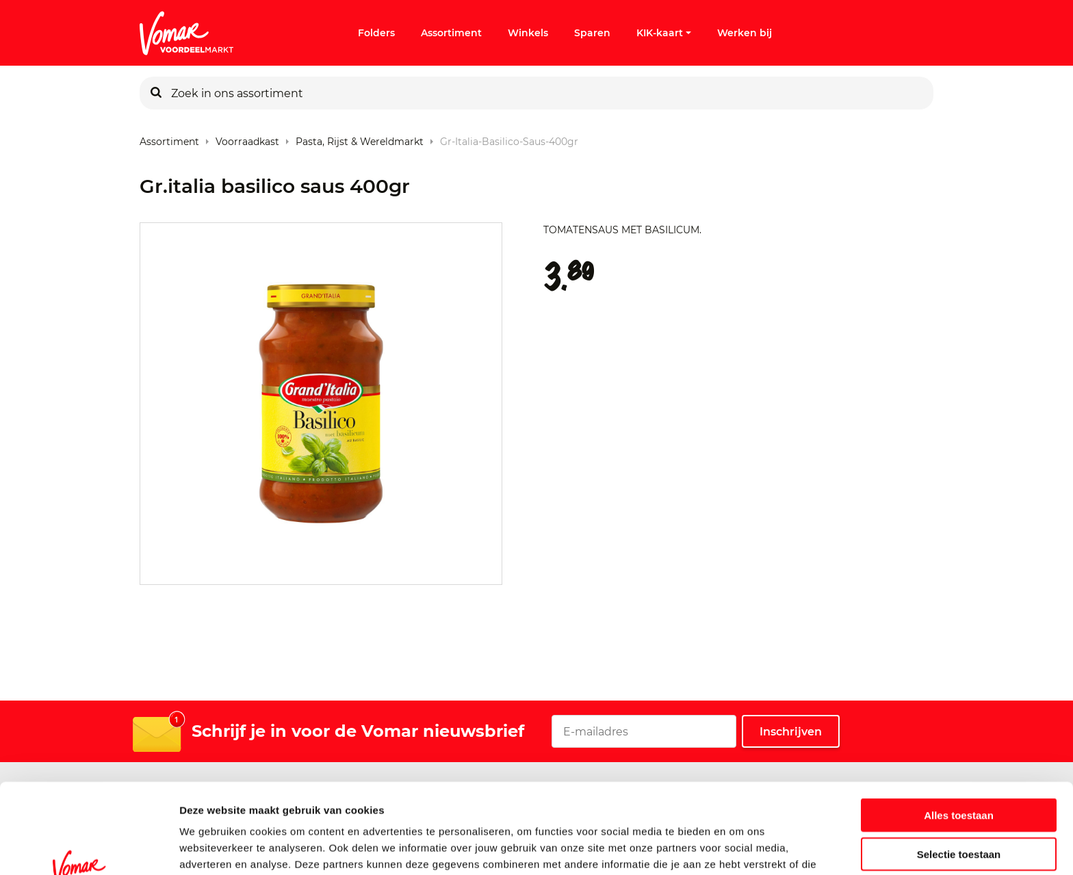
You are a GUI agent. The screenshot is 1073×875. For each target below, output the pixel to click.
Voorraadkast (247, 138)
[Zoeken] (156, 93)
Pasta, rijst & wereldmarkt (360, 138)
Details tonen (739, 848)
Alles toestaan (959, 738)
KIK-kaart (663, 32)
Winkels (528, 33)
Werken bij (744, 33)
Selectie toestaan (959, 777)
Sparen (592, 33)
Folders (376, 33)
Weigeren (958, 815)
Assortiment (451, 33)
